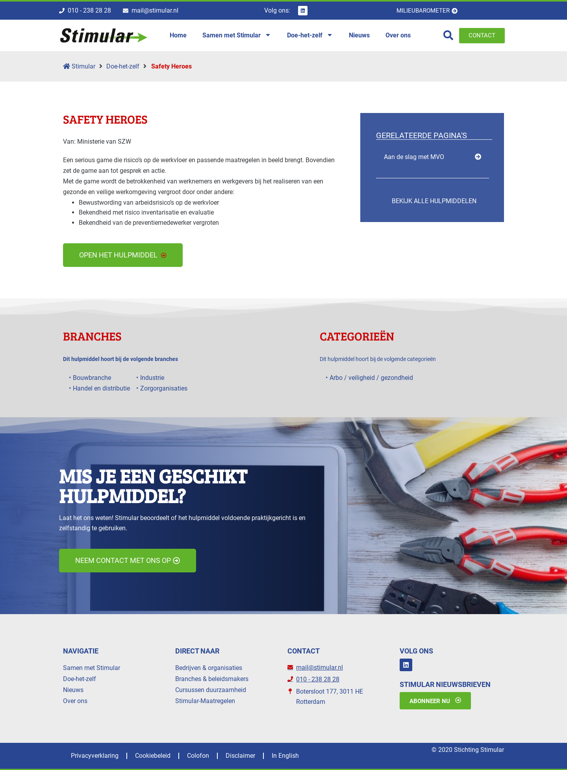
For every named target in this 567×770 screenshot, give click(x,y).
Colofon (198, 755)
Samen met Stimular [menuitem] (236, 35)
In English (285, 755)
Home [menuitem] (178, 35)
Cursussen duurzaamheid (210, 690)
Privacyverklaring (95, 755)
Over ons (75, 701)
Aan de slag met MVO (414, 157)
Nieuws (73, 690)
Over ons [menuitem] (398, 35)
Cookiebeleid (152, 755)
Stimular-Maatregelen (205, 701)
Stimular (79, 66)
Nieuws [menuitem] (359, 35)
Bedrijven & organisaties (208, 668)
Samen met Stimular (91, 668)
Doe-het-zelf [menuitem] (310, 35)
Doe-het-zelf (122, 66)
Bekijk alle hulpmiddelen (434, 201)
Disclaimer (240, 755)
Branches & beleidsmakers (211, 679)
